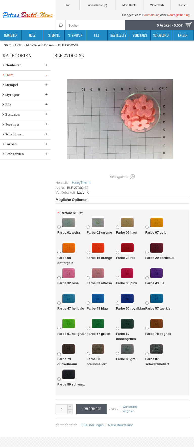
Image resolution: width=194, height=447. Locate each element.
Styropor (75, 35)
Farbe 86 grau (126, 352)
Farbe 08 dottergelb (66, 253)
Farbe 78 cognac (158, 326)
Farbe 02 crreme (99, 225)
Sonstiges (140, 35)
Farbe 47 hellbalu (70, 301)
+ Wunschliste (129, 406)
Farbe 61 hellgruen (72, 326)
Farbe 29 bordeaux (160, 250)
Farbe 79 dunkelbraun (67, 354)
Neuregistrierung (178, 15)
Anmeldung (152, 15)
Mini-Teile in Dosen (40, 45)
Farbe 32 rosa (68, 276)
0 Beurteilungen (92, 425)
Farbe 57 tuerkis (158, 301)
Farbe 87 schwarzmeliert (157, 354)
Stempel (54, 35)
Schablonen (161, 35)
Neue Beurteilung (120, 425)
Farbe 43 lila (154, 276)
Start (67, 5)
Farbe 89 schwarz (71, 377)
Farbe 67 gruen (98, 326)
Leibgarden (27, 153)
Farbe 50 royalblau (130, 301)
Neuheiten (10, 35)
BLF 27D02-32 (68, 45)
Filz (96, 35)
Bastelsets (118, 35)
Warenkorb (157, 5)
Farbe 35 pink (126, 276)
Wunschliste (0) (97, 5)
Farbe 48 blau (97, 301)
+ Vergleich (127, 411)
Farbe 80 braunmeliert (97, 354)
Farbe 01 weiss (69, 225)
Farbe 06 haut (126, 225)
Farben (182, 35)
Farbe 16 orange (99, 250)
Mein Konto (130, 5)
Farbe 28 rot (125, 250)
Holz (32, 35)
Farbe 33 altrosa (99, 276)
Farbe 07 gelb (155, 225)
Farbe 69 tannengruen (126, 329)
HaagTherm (81, 182)
